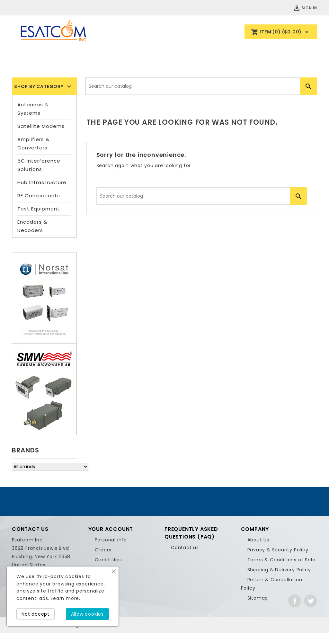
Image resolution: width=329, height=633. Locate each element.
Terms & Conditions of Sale (281, 560)
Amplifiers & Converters (33, 143)
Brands (25, 450)
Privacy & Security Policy (277, 550)
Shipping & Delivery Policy (279, 569)
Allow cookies (87, 614)
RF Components (38, 195)
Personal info (111, 540)
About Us (258, 540)
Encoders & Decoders (32, 226)
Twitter (310, 601)
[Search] (201, 86)
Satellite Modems (41, 126)
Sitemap (257, 598)
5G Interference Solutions (38, 165)
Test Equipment (38, 208)
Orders (103, 550)
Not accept (35, 614)
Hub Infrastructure (42, 182)
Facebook (295, 601)
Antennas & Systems (33, 108)
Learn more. (65, 598)
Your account (110, 529)
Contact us (185, 547)
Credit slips (108, 560)
